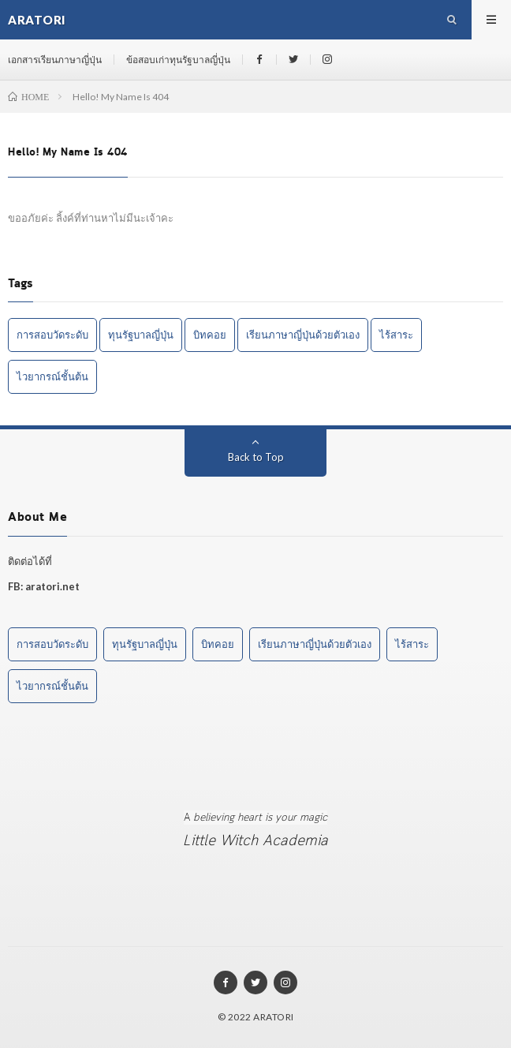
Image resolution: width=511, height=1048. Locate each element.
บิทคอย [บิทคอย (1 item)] (209, 334)
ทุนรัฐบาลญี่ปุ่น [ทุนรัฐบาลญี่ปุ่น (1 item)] (140, 334)
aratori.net (52, 586)
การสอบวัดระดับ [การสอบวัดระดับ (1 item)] (52, 334)
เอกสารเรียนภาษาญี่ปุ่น (55, 60)
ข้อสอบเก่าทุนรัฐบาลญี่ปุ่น (178, 60)
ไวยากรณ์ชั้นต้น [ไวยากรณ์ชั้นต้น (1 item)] (52, 376)
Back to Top (256, 457)
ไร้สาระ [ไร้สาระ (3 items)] (396, 334)
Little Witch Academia (255, 841)
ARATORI (273, 1017)
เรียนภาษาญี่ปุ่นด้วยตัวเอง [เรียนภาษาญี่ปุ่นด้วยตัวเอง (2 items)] (303, 334)
